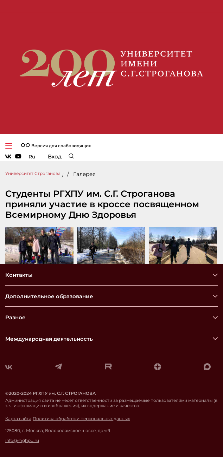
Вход (55, 156)
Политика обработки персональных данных (81, 418)
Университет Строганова (32, 173)
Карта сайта (18, 418)
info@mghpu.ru (22, 440)
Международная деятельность (49, 338)
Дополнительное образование (49, 296)
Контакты (18, 275)
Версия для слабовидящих (56, 145)
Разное (15, 317)
